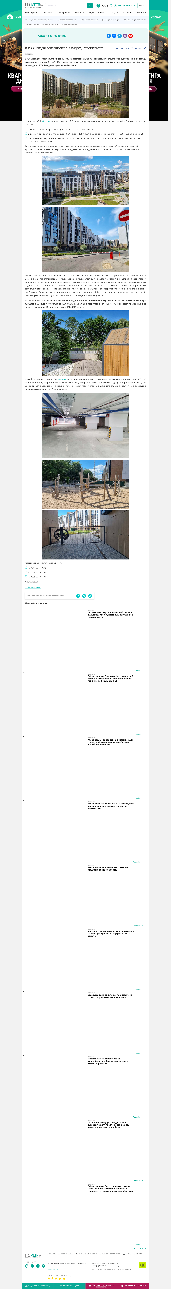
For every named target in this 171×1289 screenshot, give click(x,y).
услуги (114, 12)
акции (91, 12)
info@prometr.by (52, 1269)
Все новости (140, 1248)
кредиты (102, 12)
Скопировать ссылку (124, 48)
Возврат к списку (34, 587)
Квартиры (47, 12)
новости (79, 12)
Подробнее (138, 671)
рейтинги (141, 12)
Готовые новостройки (68, 20)
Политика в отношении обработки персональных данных (103, 1254)
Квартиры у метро (112, 20)
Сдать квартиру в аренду (136, 20)
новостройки (31, 12)
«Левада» (47, 121)
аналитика (127, 12)
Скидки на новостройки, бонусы (41, 20)
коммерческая (64, 12)
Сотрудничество (65, 1254)
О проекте (51, 1254)
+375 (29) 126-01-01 (108, 1266)
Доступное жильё (91, 20)
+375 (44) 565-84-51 (66, 1263)
